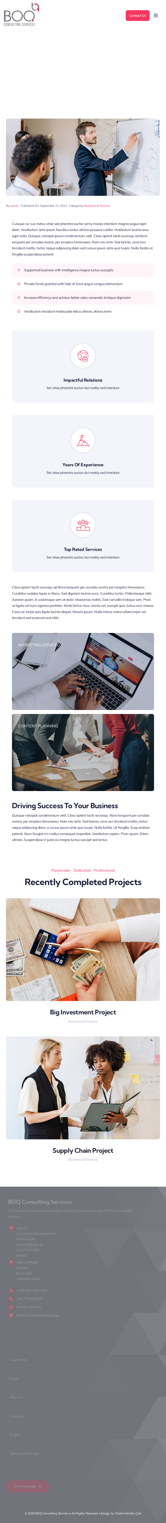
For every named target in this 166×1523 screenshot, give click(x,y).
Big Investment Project (83, 1012)
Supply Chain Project (83, 1150)
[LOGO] (21, 4)
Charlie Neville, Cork (128, 1513)
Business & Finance (97, 206)
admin (14, 206)
